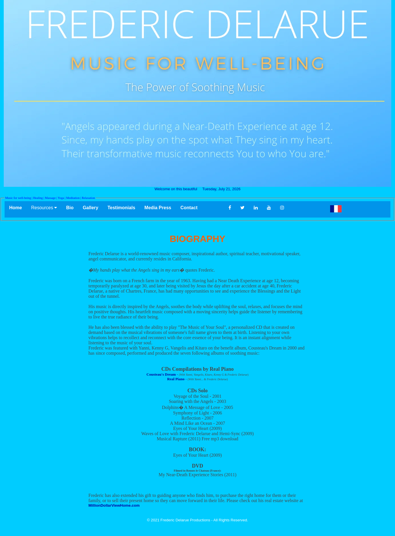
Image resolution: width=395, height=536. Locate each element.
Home (15, 207)
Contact (199, 207)
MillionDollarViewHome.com (114, 505)
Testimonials (121, 207)
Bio (69, 207)
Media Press (157, 207)
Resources (44, 207)
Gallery (90, 207)
